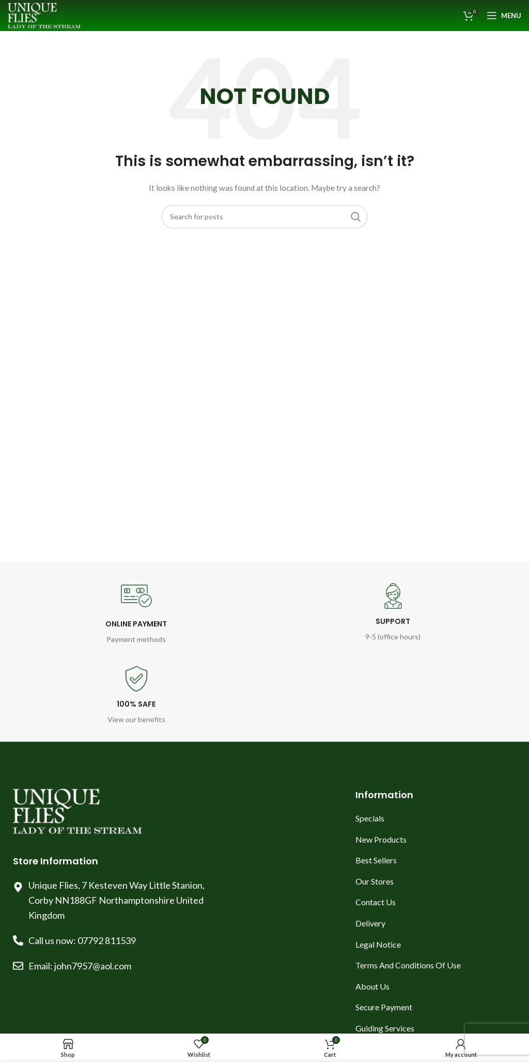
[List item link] (435, 818)
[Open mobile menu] (503, 15)
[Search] (264, 217)
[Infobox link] (136, 613)
